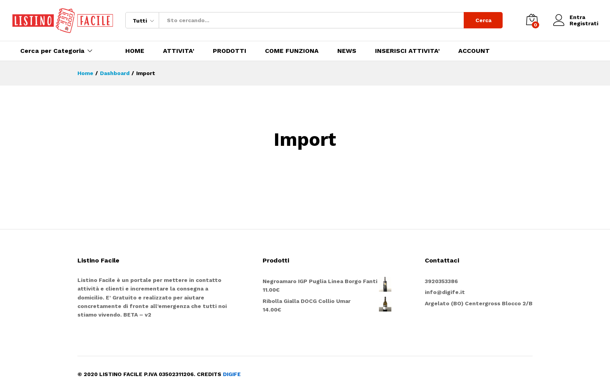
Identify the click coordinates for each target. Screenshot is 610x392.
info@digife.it (445, 292)
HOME (134, 51)
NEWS (346, 51)
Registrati (584, 23)
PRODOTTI (229, 51)
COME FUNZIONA (292, 51)
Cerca (483, 20)
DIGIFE (232, 374)
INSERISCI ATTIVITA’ (407, 51)
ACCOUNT (474, 51)
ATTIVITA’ (178, 51)
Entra (569, 17)
